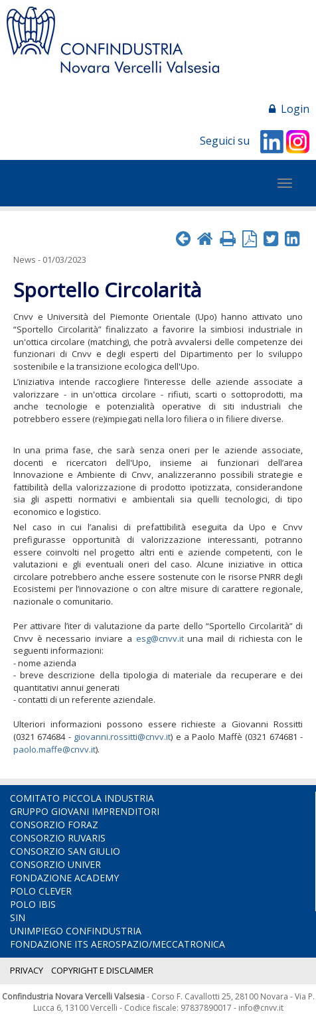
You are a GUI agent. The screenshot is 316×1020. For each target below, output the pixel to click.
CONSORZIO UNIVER (55, 864)
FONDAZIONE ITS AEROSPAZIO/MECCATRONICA (117, 944)
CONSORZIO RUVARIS (58, 838)
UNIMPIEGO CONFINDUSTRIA (75, 930)
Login (289, 109)
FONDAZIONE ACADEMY (64, 877)
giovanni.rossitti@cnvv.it (122, 737)
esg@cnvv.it (160, 638)
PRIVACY (26, 970)
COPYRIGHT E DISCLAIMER (102, 970)
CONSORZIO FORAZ (54, 824)
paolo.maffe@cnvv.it (54, 749)
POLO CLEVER (41, 891)
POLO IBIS (33, 904)
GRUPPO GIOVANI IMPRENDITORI (84, 811)
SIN (17, 917)
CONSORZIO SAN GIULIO (65, 851)
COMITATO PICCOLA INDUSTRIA (82, 798)
